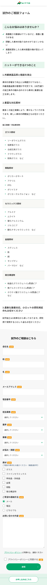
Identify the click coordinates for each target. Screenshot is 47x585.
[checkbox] (23, 480)
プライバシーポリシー (13, 552)
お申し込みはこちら (23, 579)
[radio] (23, 501)
